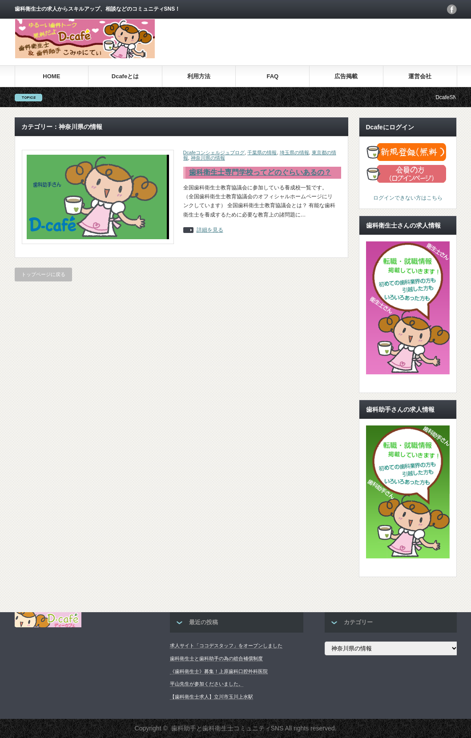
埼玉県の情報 (294, 152)
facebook (452, 9)
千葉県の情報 (262, 152)
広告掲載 (346, 76)
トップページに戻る (43, 274)
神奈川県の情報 (208, 157)
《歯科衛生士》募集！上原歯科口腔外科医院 (219, 671)
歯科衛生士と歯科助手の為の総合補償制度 (216, 658)
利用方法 (198, 76)
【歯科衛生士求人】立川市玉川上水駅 (211, 696)
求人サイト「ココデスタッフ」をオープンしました (226, 645)
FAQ (272, 76)
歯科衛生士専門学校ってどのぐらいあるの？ (260, 172)
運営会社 (419, 76)
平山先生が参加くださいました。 (206, 683)
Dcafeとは (125, 76)
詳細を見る (210, 230)
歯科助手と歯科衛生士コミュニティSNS (227, 728)
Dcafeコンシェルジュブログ (214, 152)
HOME (51, 76)
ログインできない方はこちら (408, 198)
